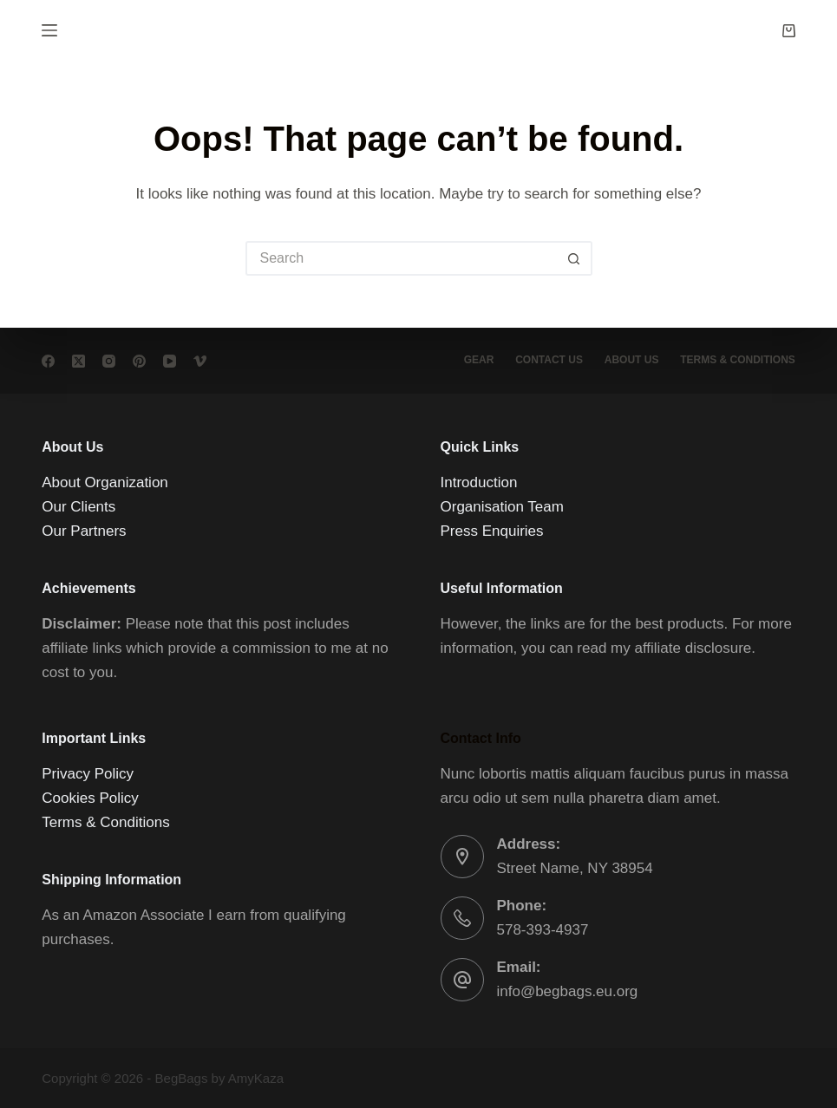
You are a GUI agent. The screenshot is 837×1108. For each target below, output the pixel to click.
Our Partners (84, 531)
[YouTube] (169, 361)
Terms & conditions (737, 360)
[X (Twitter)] (78, 361)
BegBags (181, 1078)
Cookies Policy (90, 798)
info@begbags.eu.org (567, 991)
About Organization (105, 482)
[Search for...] (401, 258)
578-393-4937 (543, 930)
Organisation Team (502, 507)
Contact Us (549, 360)
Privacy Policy (88, 774)
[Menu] (49, 30)
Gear (478, 360)
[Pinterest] (139, 361)
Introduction (479, 482)
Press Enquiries (492, 531)
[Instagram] (108, 361)
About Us (631, 360)
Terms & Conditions (105, 822)
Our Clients (78, 507)
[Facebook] (48, 361)
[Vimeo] (199, 361)
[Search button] (575, 258)
